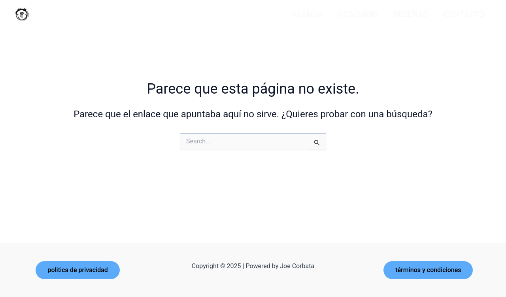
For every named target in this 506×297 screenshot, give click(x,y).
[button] (77, 270)
